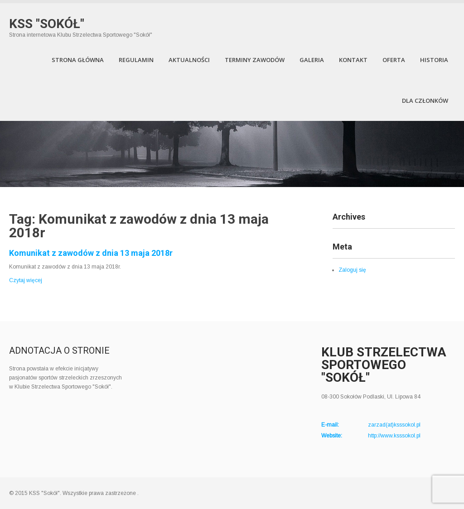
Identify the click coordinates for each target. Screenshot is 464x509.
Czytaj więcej (25, 280)
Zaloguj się (352, 270)
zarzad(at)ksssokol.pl (394, 425)
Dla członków (425, 100)
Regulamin (136, 60)
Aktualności (189, 60)
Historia (434, 60)
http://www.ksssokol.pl (394, 435)
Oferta (393, 60)
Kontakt (353, 60)
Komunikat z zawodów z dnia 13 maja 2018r (91, 253)
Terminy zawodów (255, 60)
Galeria (312, 60)
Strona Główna (78, 60)
